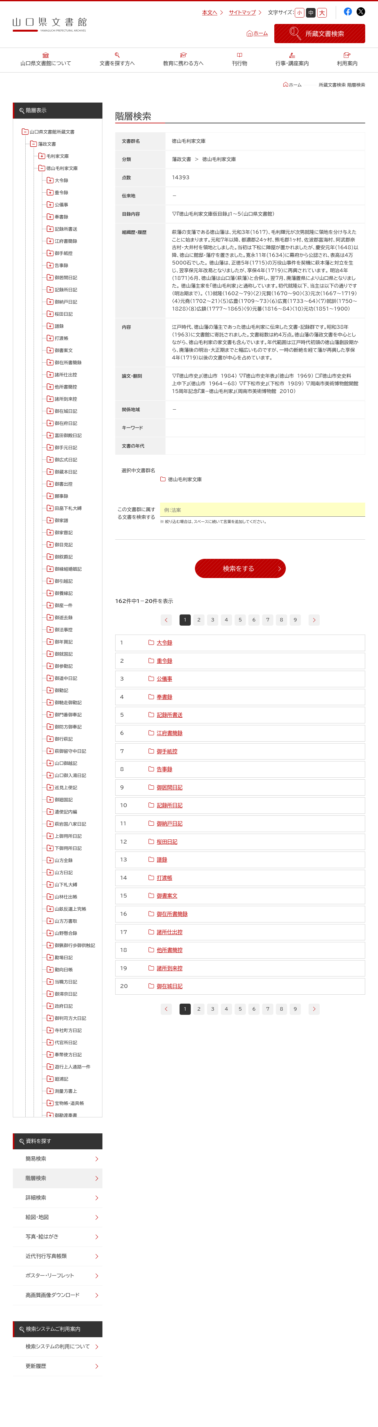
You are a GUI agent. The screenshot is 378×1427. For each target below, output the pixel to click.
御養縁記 (64, 593)
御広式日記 (66, 460)
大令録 (61, 180)
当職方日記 (66, 982)
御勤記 (61, 690)
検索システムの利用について (58, 1346)
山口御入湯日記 (70, 775)
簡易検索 (36, 1158)
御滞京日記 (66, 994)
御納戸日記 (66, 302)
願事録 (61, 496)
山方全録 (64, 860)
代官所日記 (66, 1042)
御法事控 (64, 630)
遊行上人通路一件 (73, 1067)
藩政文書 (47, 144)
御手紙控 (64, 253)
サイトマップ (245, 12)
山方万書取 (66, 921)
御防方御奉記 (68, 727)
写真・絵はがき (42, 1236)
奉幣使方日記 (68, 1055)
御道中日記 (66, 678)
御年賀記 (64, 642)
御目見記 (64, 545)
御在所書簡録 (68, 362)
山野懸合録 (66, 933)
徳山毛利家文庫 (62, 168)
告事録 (61, 265)
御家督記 (64, 532)
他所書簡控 (66, 387)
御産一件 (64, 605)
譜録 (59, 326)
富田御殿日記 (68, 435)
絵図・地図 (37, 1217)
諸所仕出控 (66, 375)
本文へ (212, 12)
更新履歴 (36, 1366)
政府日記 (64, 1006)
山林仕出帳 (66, 897)
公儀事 (61, 205)
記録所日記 (66, 290)
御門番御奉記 (68, 715)
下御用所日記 (68, 848)
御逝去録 (64, 617)
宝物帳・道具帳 (69, 1103)
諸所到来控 (66, 399)
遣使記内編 (66, 812)
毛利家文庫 (57, 156)
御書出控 (64, 484)
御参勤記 (64, 666)
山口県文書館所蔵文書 (52, 132)
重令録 (61, 192)
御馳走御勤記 (68, 702)
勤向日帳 (64, 970)
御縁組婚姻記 (68, 569)
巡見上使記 (66, 787)
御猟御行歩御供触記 (75, 945)
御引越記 (64, 581)
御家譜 (61, 520)
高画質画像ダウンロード (53, 1295)
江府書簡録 (66, 241)
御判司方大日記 (70, 1018)
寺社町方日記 (68, 1030)
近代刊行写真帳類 (46, 1256)
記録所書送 (66, 229)
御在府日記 (66, 423)
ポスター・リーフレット (50, 1275)
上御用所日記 (68, 836)
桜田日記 (64, 314)
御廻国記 (64, 800)
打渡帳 (61, 338)
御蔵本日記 (66, 472)
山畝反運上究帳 (70, 909)
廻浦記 (61, 1079)
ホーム (260, 33)
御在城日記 (66, 411)
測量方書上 (66, 1091)
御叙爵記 (64, 557)
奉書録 (61, 217)
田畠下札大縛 (68, 508)
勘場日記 (64, 957)
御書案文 (64, 350)
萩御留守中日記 (70, 751)
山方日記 (64, 872)
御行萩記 (64, 739)
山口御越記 (66, 763)
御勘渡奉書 (66, 1115)
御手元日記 (66, 447)
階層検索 (36, 1178)
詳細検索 (36, 1197)
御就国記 (64, 654)
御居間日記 (66, 277)
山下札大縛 (66, 885)
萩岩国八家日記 (70, 824)
